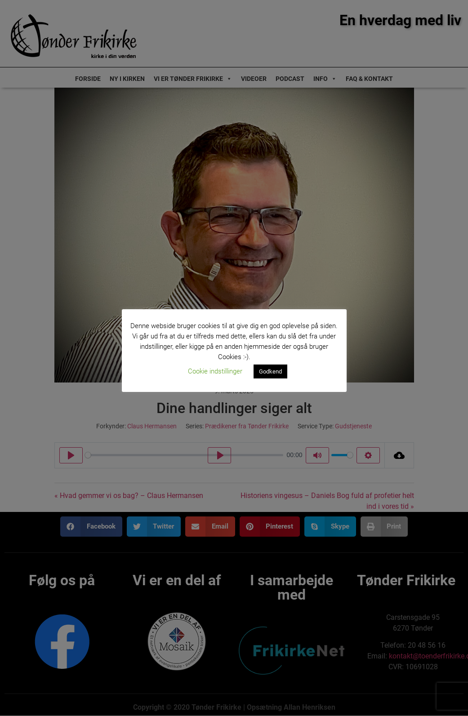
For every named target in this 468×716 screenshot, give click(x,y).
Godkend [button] (270, 371)
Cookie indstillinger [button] (215, 371)
